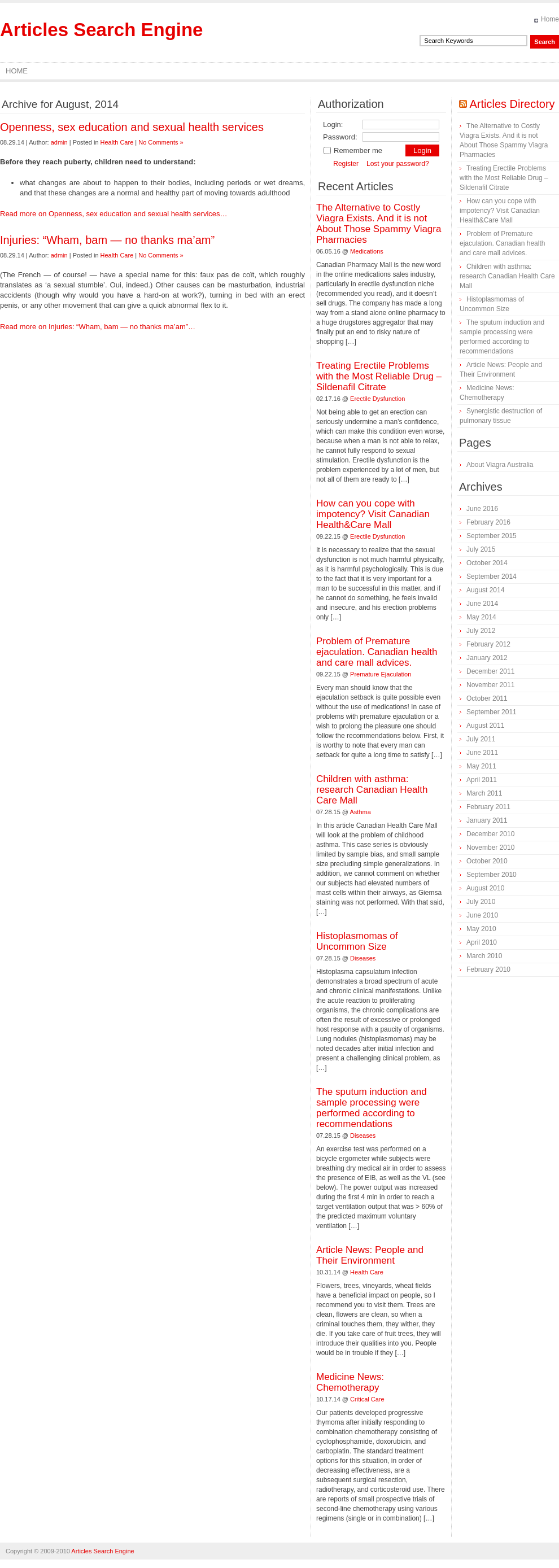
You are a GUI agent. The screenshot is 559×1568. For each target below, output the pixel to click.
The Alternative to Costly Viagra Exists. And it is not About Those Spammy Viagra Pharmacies (378, 223)
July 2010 (480, 902)
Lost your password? (397, 164)
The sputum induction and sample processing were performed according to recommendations (371, 1107)
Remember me (352, 150)
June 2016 (482, 509)
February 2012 (488, 644)
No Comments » (160, 142)
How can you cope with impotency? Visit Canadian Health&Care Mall (373, 514)
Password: (340, 137)
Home (550, 19)
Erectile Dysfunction (377, 398)
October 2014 (487, 563)
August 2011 (485, 726)
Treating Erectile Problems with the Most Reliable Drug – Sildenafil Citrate (379, 376)
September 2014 (491, 576)
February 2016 (488, 522)
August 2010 (485, 888)
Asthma (360, 812)
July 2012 (480, 631)
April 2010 (481, 942)
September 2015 (491, 536)
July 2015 (480, 549)
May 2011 (481, 766)
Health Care (117, 142)
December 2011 (490, 671)
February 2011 (488, 807)
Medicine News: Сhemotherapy (350, 1382)
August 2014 (485, 590)
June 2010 (482, 915)
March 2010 (484, 956)
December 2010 (490, 834)
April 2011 (481, 780)
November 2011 (490, 685)
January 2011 (487, 820)
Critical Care (367, 1399)
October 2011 (487, 698)
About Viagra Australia (500, 465)
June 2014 (482, 604)
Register (346, 164)
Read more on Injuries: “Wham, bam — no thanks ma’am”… (97, 326)
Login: (333, 124)
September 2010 (491, 875)
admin (59, 142)
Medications (366, 251)
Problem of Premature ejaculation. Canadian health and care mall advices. (377, 652)
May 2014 (481, 617)
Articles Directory (511, 104)
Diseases (362, 958)
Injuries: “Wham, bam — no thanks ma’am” (107, 240)
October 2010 (487, 861)
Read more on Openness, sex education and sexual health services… (114, 213)
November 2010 (490, 847)
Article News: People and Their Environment (369, 1255)
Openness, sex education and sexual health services (132, 127)
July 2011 (480, 739)
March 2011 (484, 793)
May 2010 (481, 929)
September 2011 (491, 712)
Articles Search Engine (101, 29)
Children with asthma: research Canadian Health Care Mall (372, 790)
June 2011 (482, 753)
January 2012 (487, 658)
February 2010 (488, 969)
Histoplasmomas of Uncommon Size (357, 941)
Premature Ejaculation (380, 674)
